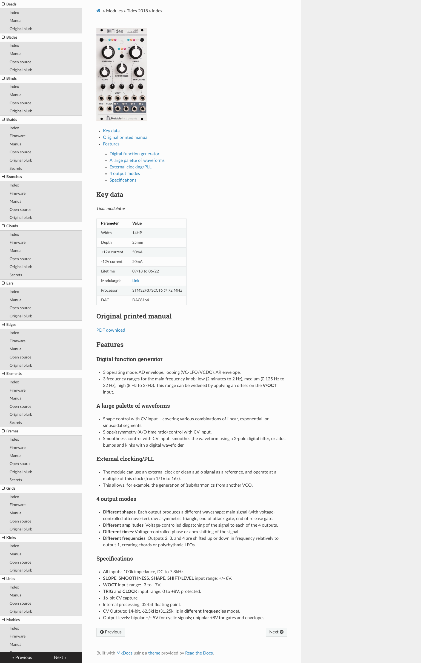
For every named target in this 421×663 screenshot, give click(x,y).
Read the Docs (199, 653)
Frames (10, 431)
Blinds (9, 78)
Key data (111, 131)
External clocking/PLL (130, 167)
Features (111, 144)
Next (276, 632)
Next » (60, 657)
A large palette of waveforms (137, 160)
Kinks (9, 537)
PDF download (110, 330)
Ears (7, 283)
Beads (9, 4)
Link (135, 281)
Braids (9, 119)
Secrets (16, 169)
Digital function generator (134, 154)
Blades (9, 37)
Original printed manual (125, 137)
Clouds (10, 226)
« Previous (22, 657)
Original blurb (21, 29)
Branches (12, 176)
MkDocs (124, 653)
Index (14, 13)
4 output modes (125, 173)
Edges (9, 324)
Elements (12, 373)
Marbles (11, 620)
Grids (8, 488)
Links (8, 578)
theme (154, 653)
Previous (111, 632)
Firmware (17, 136)
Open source (20, 62)
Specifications (123, 180)
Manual (16, 21)
